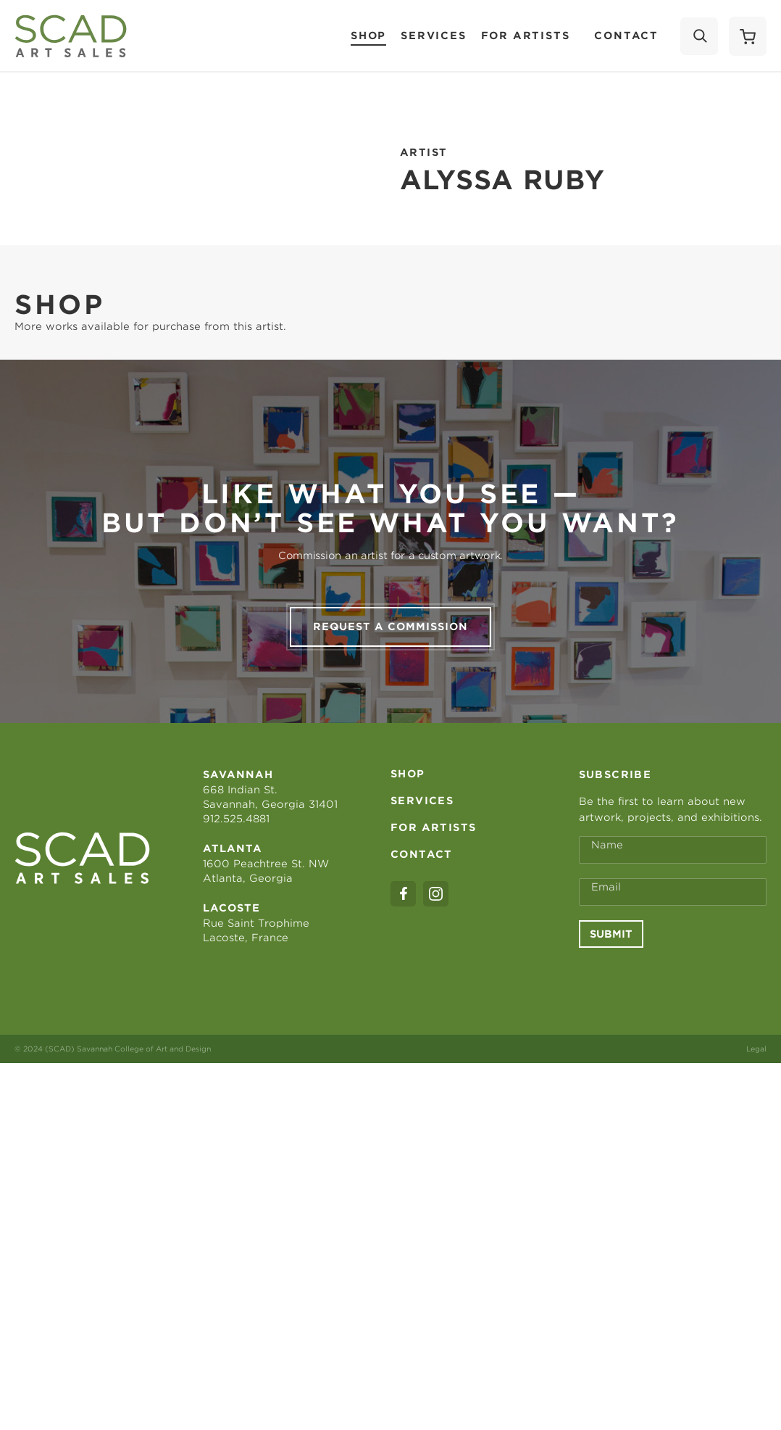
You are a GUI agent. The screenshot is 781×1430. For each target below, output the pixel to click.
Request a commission (390, 626)
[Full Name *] (673, 850)
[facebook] (403, 893)
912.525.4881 (236, 818)
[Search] (699, 36)
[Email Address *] (673, 892)
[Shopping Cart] (748, 36)
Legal (756, 1048)
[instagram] (435, 893)
